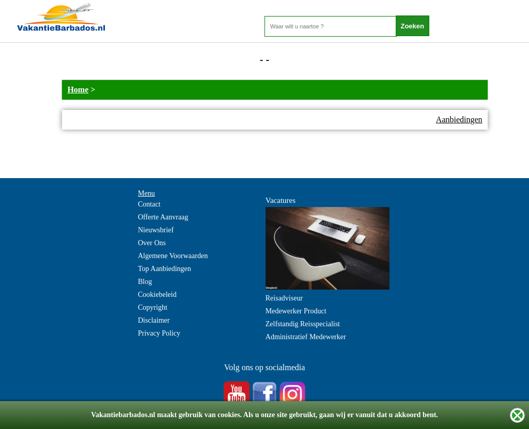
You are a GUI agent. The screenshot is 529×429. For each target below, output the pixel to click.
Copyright (152, 307)
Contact (149, 204)
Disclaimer (153, 320)
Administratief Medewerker (306, 337)
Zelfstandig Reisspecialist (303, 324)
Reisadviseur (284, 298)
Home (77, 89)
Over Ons (152, 243)
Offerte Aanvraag (163, 217)
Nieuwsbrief (156, 230)
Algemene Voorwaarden (173, 256)
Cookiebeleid (157, 294)
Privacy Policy (159, 333)
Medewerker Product (296, 311)
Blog (145, 281)
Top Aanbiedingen (164, 269)
